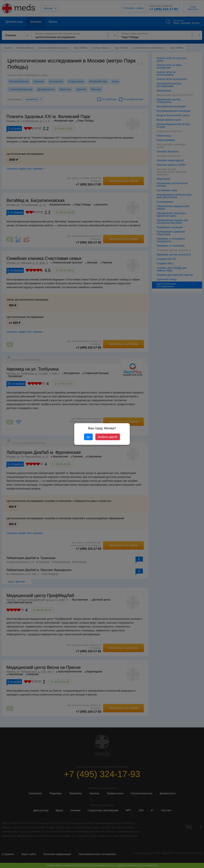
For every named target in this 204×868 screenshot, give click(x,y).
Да (88, 436)
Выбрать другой (107, 436)
